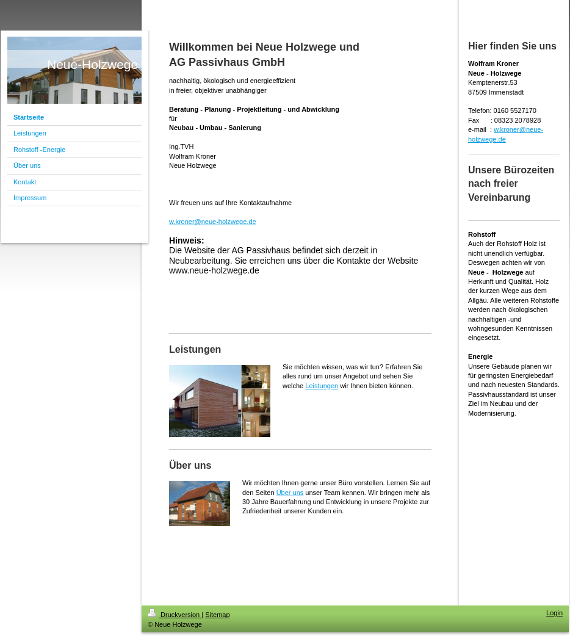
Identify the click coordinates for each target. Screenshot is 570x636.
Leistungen (321, 385)
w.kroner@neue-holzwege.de (212, 221)
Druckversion (174, 614)
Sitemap (217, 614)
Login (554, 612)
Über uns (290, 492)
